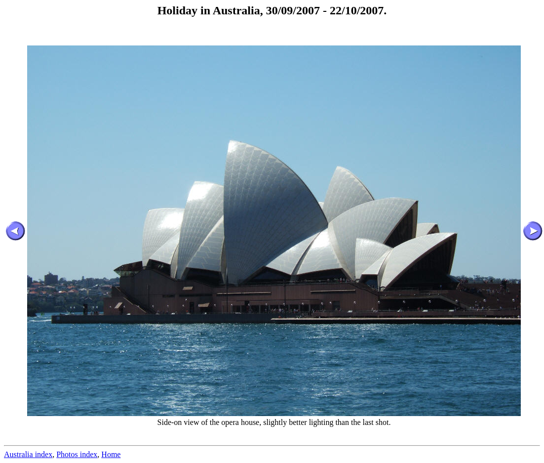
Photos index (76, 454)
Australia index (28, 454)
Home (110, 454)
